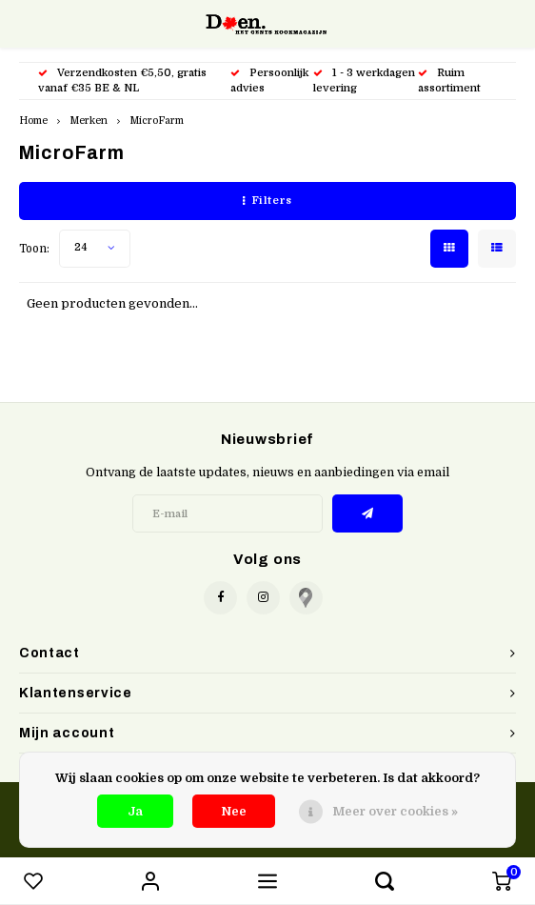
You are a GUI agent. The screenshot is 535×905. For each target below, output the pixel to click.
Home (33, 120)
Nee (234, 811)
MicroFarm (156, 120)
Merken (88, 120)
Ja (135, 811)
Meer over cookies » (395, 811)
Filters (267, 200)
